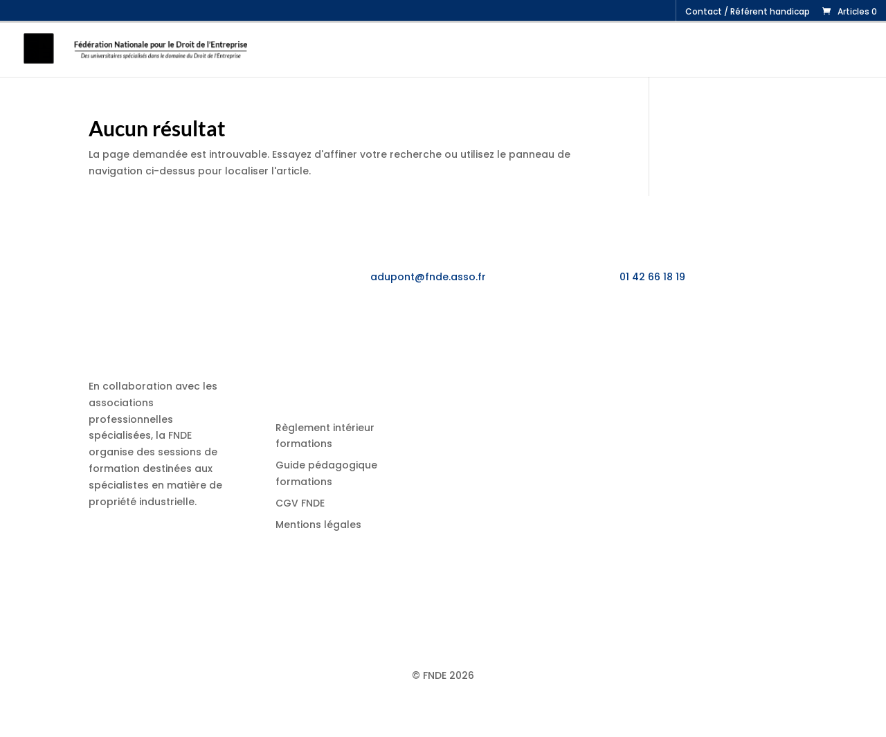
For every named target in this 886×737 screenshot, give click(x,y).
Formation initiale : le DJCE (621, 49)
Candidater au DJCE (813, 49)
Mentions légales (318, 524)
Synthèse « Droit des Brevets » (583, 615)
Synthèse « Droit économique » (586, 581)
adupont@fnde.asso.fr (428, 277)
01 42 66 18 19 (652, 277)
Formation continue (475, 49)
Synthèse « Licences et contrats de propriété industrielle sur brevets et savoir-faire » (606, 474)
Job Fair (725, 49)
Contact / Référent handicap (747, 12)
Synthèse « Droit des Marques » (588, 421)
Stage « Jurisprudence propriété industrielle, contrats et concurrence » (614, 378)
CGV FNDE (300, 503)
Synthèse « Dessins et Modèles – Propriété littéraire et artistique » (597, 538)
